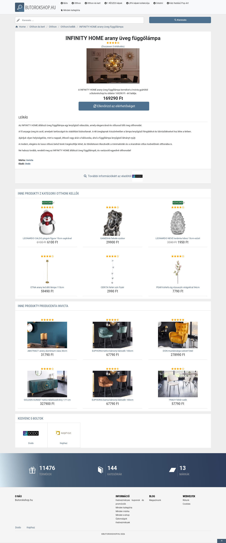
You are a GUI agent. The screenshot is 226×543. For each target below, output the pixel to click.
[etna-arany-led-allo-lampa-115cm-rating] (47, 256)
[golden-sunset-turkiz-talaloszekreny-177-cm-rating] (47, 369)
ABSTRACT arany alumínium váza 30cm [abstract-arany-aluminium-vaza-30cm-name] (47, 351)
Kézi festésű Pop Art (177, 3)
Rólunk (186, 500)
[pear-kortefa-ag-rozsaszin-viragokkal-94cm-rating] (177, 256)
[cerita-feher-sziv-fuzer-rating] (112, 256)
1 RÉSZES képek (113, 3)
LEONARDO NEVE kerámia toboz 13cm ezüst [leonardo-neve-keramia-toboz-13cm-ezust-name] (178, 238)
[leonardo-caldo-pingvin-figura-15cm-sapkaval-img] (47, 222)
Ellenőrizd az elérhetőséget (114, 106)
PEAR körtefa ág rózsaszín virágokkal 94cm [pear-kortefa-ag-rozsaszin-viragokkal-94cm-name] (178, 287)
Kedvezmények (123, 522)
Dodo (27, 163)
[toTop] (221, 541)
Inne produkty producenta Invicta (43, 306)
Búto (64, 3)
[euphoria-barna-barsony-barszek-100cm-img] (112, 384)
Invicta (29, 160)
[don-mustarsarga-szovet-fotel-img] (177, 335)
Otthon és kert (92, 3)
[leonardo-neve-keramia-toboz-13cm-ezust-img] (177, 222)
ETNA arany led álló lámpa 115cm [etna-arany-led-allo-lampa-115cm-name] (47, 287)
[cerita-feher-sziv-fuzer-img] (112, 271)
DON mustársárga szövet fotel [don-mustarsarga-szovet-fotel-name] (178, 351)
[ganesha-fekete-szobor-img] (112, 222)
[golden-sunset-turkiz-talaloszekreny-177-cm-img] (47, 384)
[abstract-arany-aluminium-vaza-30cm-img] (47, 335)
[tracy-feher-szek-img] (177, 384)
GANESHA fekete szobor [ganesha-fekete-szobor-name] (112, 238)
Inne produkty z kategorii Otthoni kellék (48, 193)
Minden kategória (70, 10)
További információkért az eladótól (113, 176)
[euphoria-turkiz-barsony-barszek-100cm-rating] (112, 320)
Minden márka (122, 511)
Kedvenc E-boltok (30, 418)
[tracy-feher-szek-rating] (177, 369)
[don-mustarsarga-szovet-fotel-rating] (177, 320)
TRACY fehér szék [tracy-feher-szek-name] (178, 399)
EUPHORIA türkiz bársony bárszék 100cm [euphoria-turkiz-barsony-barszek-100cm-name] (112, 351)
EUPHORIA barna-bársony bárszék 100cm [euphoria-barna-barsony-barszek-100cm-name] (112, 399)
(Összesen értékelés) (113, 46)
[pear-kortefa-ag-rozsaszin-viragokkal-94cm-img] (177, 271)
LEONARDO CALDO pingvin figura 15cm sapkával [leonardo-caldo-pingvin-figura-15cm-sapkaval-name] (47, 238)
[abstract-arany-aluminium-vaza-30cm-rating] (47, 320)
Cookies (186, 504)
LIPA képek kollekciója (138, 3)
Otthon (76, 3)
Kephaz (31, 527)
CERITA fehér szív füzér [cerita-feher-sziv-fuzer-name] (112, 287)
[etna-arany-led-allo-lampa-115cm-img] (47, 271)
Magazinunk (155, 500)
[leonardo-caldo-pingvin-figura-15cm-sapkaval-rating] (47, 207)
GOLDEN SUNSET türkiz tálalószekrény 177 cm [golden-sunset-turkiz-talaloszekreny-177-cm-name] (47, 399)
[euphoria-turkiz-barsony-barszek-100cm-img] (112, 335)
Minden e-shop (123, 515)
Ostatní (158, 3)
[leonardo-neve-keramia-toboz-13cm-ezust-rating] (177, 207)
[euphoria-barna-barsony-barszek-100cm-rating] (112, 369)
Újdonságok (121, 519)
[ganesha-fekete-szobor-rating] (112, 207)
